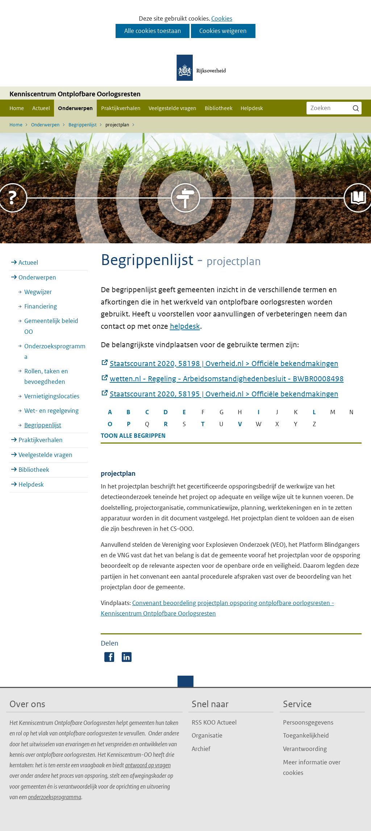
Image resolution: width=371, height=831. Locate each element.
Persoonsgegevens (308, 722)
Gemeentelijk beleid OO (51, 326)
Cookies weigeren (223, 31)
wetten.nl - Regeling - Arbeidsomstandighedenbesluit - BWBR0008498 (227, 379)
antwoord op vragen (148, 765)
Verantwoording (305, 749)
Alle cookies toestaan (152, 31)
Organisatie (207, 735)
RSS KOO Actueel (214, 722)
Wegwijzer (38, 292)
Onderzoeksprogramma (55, 351)
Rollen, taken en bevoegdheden (46, 376)
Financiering (40, 306)
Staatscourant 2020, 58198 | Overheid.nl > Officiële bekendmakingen (224, 364)
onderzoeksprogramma (54, 797)
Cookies (221, 18)
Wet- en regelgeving (51, 411)
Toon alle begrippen (133, 436)
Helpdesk (252, 108)
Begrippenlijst (42, 425)
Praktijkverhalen (121, 108)
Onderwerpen (75, 108)
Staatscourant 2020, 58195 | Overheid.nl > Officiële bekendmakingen (224, 394)
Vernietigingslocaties (51, 396)
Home (16, 108)
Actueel (41, 108)
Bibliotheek (219, 108)
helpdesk (185, 326)
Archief (201, 749)
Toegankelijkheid (306, 735)
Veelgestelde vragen (172, 108)
